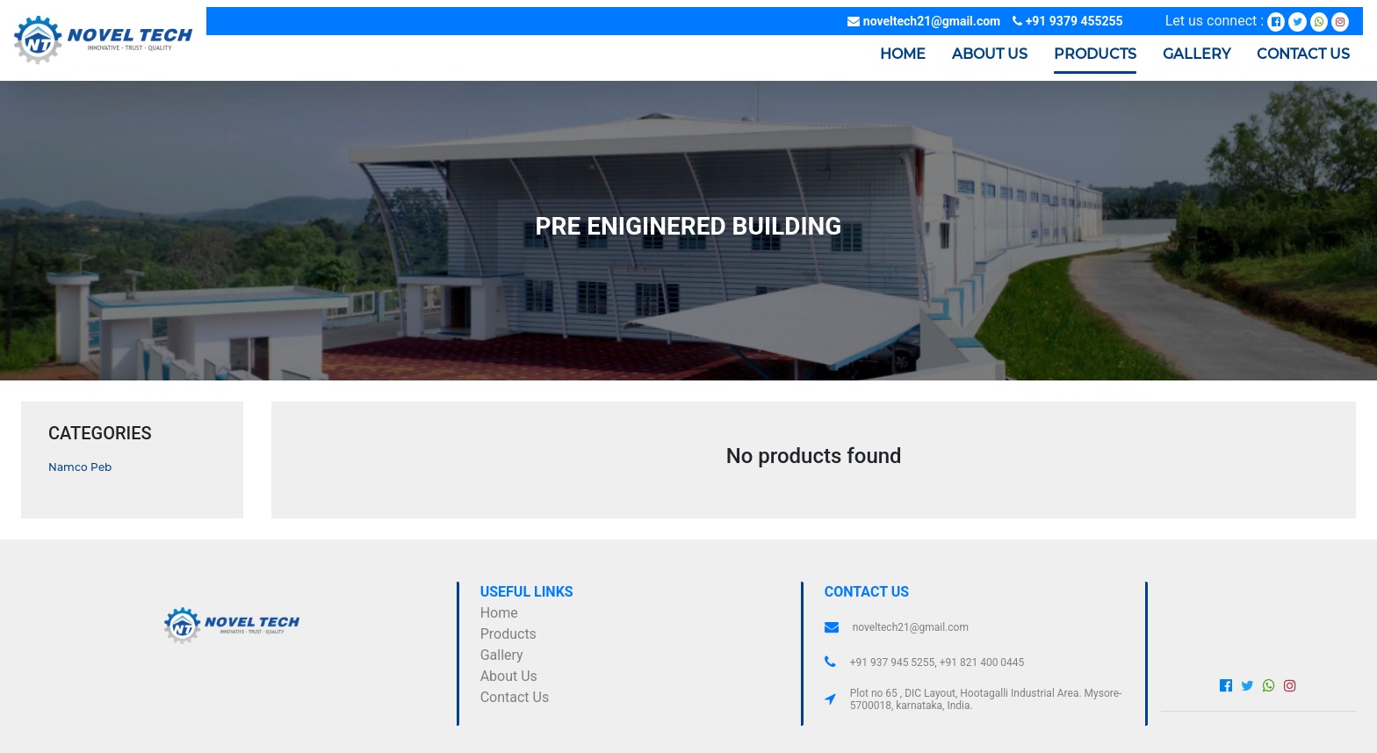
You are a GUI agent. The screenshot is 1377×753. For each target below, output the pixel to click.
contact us (515, 697)
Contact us (1303, 54)
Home (903, 52)
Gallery (1196, 54)
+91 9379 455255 (1067, 21)
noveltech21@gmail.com (923, 21)
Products (508, 634)
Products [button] (1095, 54)
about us (508, 676)
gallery (501, 655)
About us (989, 54)
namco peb (80, 467)
